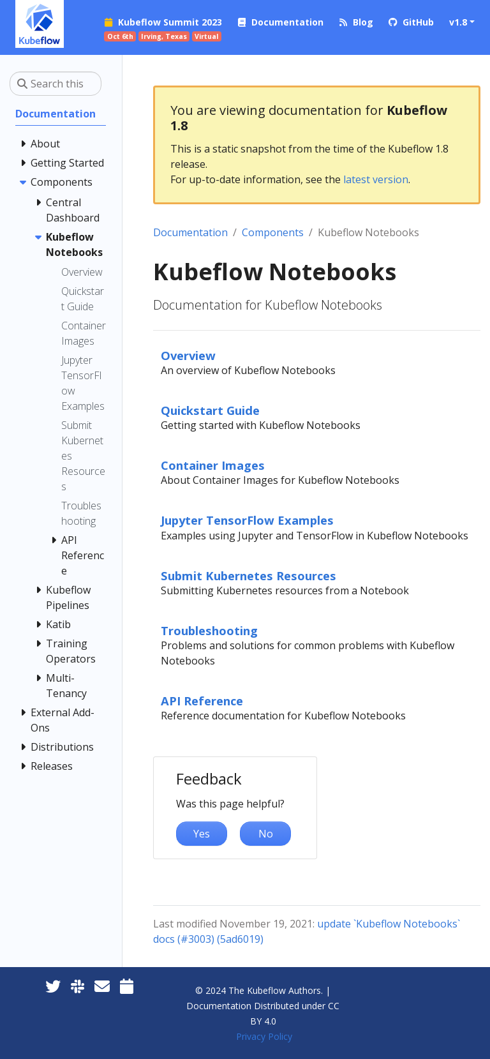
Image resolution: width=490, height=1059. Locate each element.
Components (273, 232)
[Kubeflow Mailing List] (102, 985)
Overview (188, 355)
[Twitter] (53, 985)
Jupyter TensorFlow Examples (247, 520)
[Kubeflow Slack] (77, 985)
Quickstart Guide (210, 410)
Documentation (190, 232)
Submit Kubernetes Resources (248, 575)
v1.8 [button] (458, 22)
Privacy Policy (264, 1036)
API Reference (202, 701)
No (265, 834)
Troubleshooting (209, 630)
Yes (201, 834)
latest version (375, 179)
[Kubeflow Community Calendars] (126, 985)
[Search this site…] (55, 83)
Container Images (213, 465)
